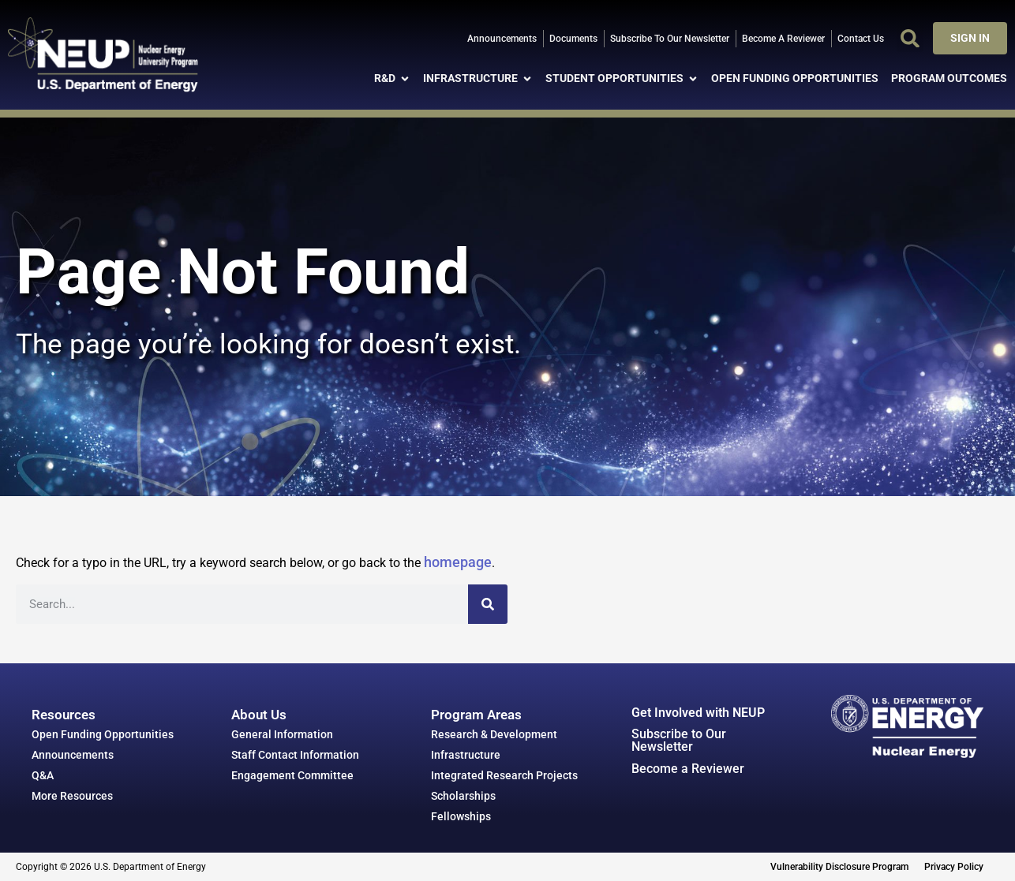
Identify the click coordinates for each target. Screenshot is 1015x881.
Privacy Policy (953, 866)
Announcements (73, 754)
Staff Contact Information (295, 754)
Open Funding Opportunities (103, 734)
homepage (458, 562)
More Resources (72, 796)
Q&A (43, 775)
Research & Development (494, 734)
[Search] (488, 604)
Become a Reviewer (687, 768)
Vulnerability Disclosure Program (839, 866)
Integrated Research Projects (504, 775)
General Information (282, 734)
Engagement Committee (292, 775)
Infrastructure (465, 754)
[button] (910, 38)
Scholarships (463, 796)
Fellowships (461, 816)
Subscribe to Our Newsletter (678, 740)
